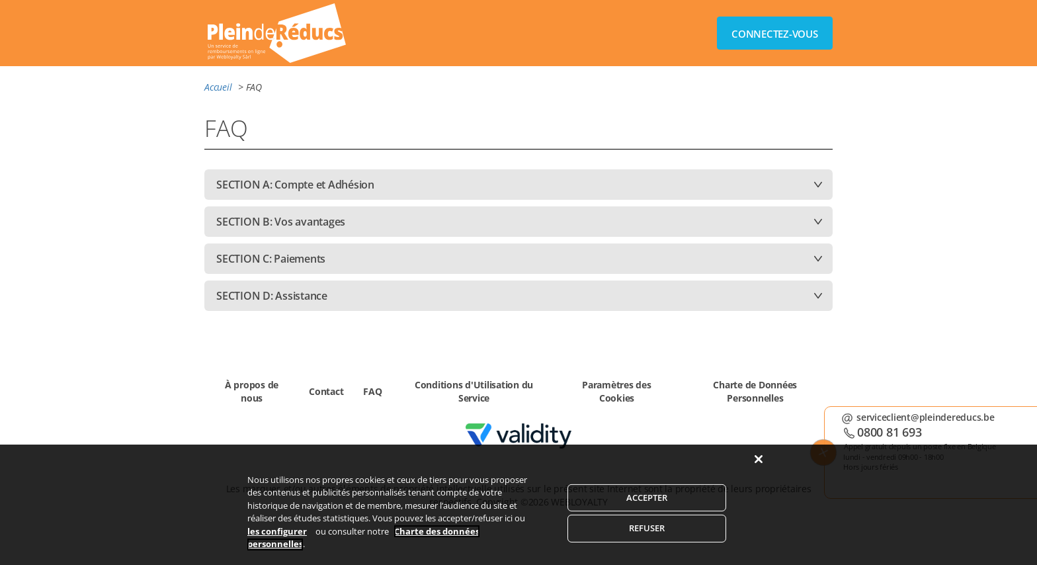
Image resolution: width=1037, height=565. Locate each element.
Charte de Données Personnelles (755, 391)
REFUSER (647, 535)
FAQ (372, 391)
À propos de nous (251, 391)
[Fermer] (758, 465)
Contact (326, 391)
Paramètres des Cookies (616, 391)
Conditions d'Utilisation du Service (474, 391)
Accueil (217, 87)
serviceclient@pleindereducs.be (928, 417)
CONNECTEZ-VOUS (774, 33)
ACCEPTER (647, 504)
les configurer (277, 538)
